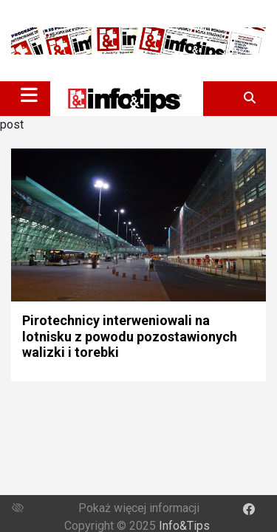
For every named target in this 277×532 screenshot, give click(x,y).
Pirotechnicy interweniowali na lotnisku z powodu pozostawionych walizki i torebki (129, 336)
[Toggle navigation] (29, 94)
